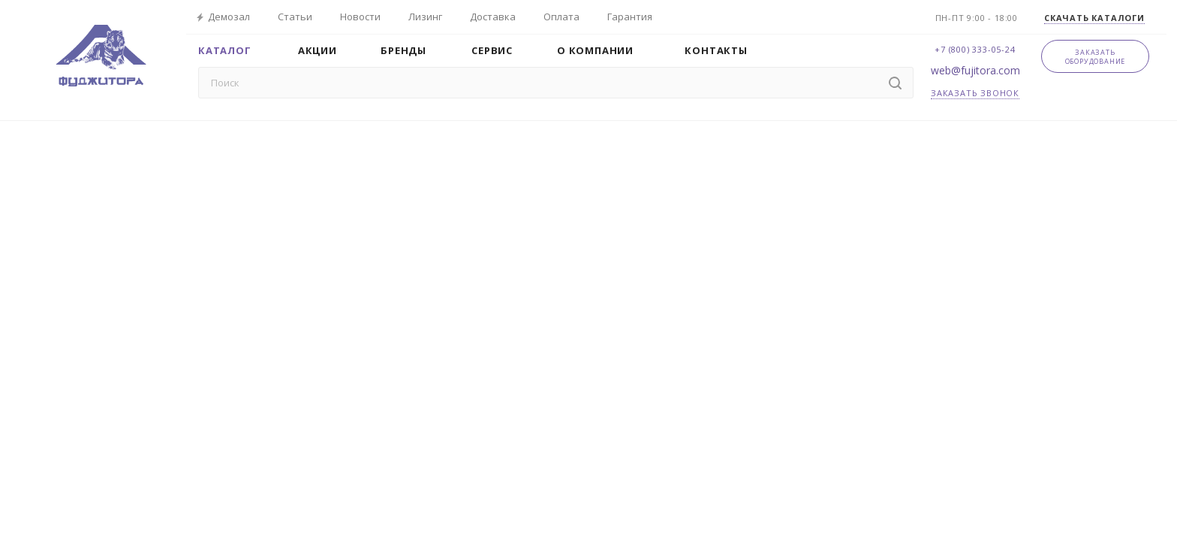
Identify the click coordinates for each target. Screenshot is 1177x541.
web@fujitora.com (975, 70)
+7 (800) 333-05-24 (975, 49)
